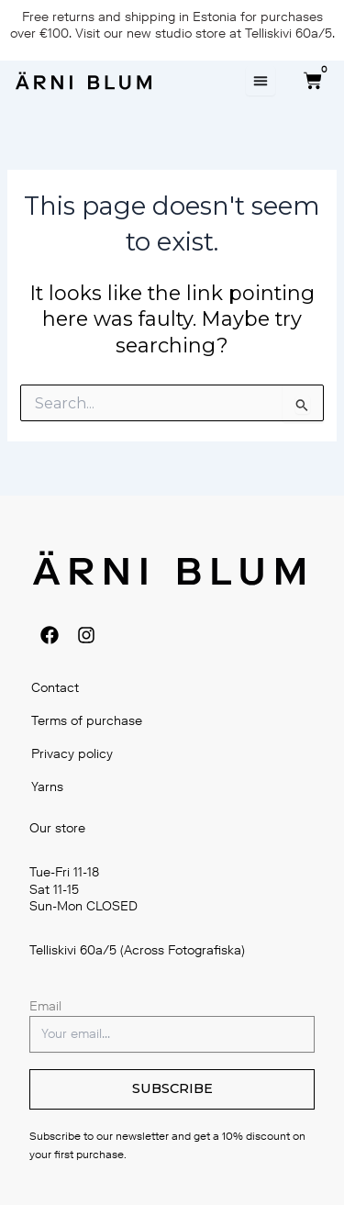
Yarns (47, 787)
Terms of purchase (86, 721)
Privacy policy (72, 754)
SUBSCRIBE (172, 1088)
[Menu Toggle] (260, 80)
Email (45, 1006)
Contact (55, 688)
